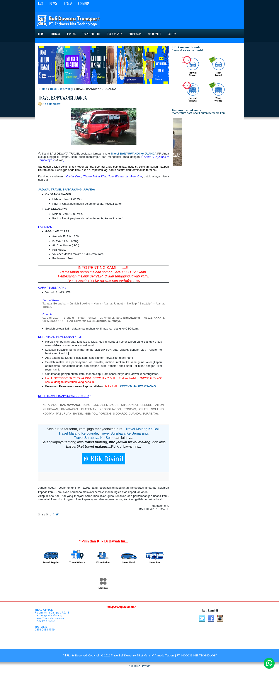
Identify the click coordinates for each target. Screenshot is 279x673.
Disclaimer (83, 3)
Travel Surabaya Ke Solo (93, 438)
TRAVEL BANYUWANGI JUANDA (62, 97)
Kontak (71, 34)
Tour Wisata (114, 34)
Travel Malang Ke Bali (142, 429)
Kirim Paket (154, 34)
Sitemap (68, 3)
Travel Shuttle (91, 34)
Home (41, 34)
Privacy (53, 3)
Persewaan (135, 34)
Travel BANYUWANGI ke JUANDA (133, 153)
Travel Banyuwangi (61, 88)
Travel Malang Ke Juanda (78, 433)
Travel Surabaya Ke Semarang (124, 433)
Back (40, 3)
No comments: (52, 103)
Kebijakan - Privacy (139, 666)
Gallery (172, 34)
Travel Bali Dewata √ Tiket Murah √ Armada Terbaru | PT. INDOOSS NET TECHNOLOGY (164, 655)
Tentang (56, 34)
